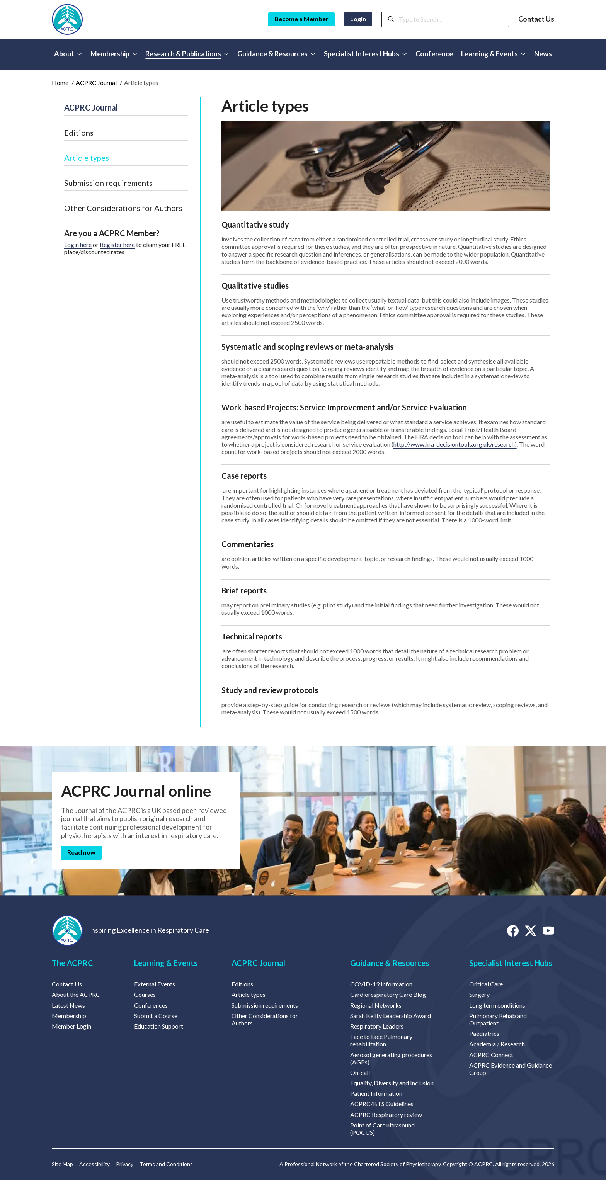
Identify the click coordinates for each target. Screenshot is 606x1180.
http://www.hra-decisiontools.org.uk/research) (455, 444)
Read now (81, 852)
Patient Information (376, 1093)
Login (358, 18)
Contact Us (536, 19)
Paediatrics (484, 1033)
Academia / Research (497, 1043)
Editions (79, 132)
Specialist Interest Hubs (510, 962)
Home (60, 82)
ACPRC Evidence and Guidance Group (510, 1068)
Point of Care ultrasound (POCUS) (382, 1128)
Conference (434, 53)
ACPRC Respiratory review (386, 1114)
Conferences (151, 1005)
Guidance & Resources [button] (276, 53)
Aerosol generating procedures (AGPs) (391, 1058)
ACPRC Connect (491, 1054)
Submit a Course (155, 1015)
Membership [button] (113, 53)
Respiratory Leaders (376, 1026)
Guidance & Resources (389, 962)
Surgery (479, 994)
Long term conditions (497, 1005)
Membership (69, 1015)
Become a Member (301, 18)
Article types (86, 157)
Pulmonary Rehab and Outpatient (498, 1019)
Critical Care (486, 984)
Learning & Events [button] (493, 53)
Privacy (124, 1164)
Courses (145, 994)
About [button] (68, 53)
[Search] (451, 19)
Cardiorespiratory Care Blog (388, 994)
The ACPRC (72, 962)
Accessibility (94, 1164)
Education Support (158, 1026)
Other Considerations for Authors (123, 208)
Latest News (68, 1005)
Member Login (71, 1026)
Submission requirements (108, 182)
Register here (117, 244)
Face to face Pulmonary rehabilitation (381, 1040)
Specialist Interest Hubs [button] (365, 53)
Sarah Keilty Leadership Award (390, 1015)
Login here (78, 244)
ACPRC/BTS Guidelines (382, 1103)
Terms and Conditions (166, 1164)
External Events (154, 984)
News (543, 53)
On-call (360, 1072)
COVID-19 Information (381, 984)
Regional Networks (376, 1005)
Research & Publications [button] (187, 53)
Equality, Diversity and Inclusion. (392, 1082)
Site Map (62, 1164)
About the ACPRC (76, 994)
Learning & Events (165, 962)
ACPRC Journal (96, 82)
